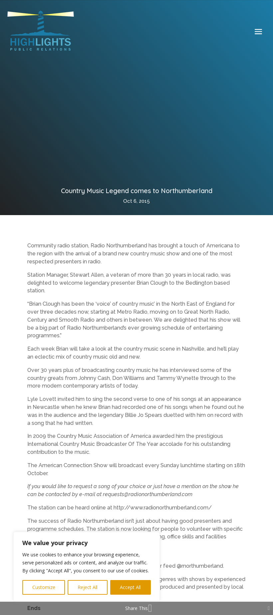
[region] (86, 567)
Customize (43, 587)
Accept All (130, 587)
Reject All (88, 587)
